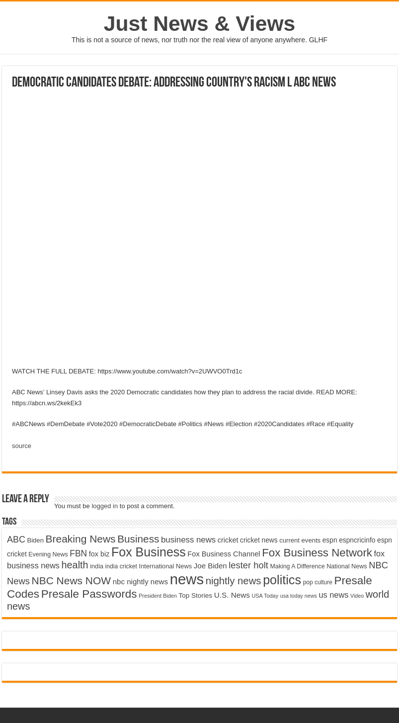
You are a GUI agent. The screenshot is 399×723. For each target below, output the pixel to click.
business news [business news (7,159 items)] (188, 539)
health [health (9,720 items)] (75, 564)
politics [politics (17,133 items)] (282, 580)
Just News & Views (200, 23)
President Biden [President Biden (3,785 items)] (158, 596)
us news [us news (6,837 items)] (333, 594)
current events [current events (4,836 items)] (299, 540)
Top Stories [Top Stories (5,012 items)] (195, 595)
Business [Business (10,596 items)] (138, 538)
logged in (104, 506)
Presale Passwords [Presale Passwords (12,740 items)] (89, 594)
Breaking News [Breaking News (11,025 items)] (81, 538)
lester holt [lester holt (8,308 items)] (248, 565)
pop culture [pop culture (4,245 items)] (317, 582)
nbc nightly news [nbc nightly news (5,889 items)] (140, 581)
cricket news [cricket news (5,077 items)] (259, 540)
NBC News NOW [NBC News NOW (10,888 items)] (71, 580)
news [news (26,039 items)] (187, 579)
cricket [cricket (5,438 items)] (228, 540)
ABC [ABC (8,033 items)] (16, 539)
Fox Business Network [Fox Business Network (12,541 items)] (317, 552)
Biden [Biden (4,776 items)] (35, 540)
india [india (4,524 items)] (96, 566)
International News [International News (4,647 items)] (165, 566)
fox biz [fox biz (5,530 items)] (99, 554)
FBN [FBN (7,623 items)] (78, 553)
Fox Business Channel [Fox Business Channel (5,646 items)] (223, 554)
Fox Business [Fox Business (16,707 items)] (148, 552)
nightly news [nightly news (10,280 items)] (233, 580)
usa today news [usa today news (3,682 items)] (298, 596)
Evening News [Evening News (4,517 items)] (48, 554)
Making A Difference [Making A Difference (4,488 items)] (297, 566)
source (21, 446)
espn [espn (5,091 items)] (329, 540)
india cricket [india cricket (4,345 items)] (121, 566)
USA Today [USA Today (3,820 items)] (264, 596)
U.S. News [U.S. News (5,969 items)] (232, 595)
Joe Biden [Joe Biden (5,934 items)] (210, 565)
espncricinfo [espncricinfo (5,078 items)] (357, 540)
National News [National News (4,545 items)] (346, 566)
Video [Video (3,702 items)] (357, 596)
